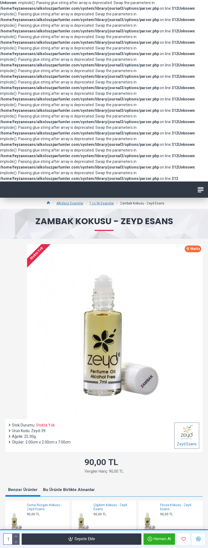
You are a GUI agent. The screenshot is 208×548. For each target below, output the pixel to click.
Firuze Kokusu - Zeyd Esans (175, 507)
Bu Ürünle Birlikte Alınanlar (69, 489)
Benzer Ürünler (23, 489)
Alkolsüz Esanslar (69, 203)
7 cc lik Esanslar (101, 203)
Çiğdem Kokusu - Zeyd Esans (110, 507)
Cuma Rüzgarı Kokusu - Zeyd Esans (44, 507)
